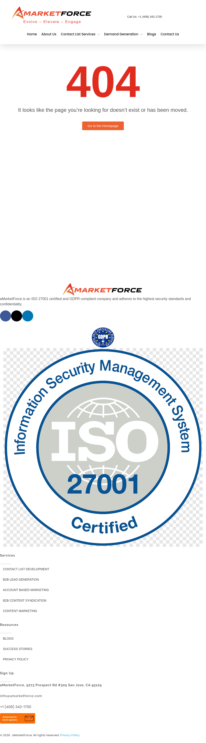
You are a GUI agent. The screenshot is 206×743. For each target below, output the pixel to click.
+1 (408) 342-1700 (15, 706)
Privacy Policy (70, 735)
